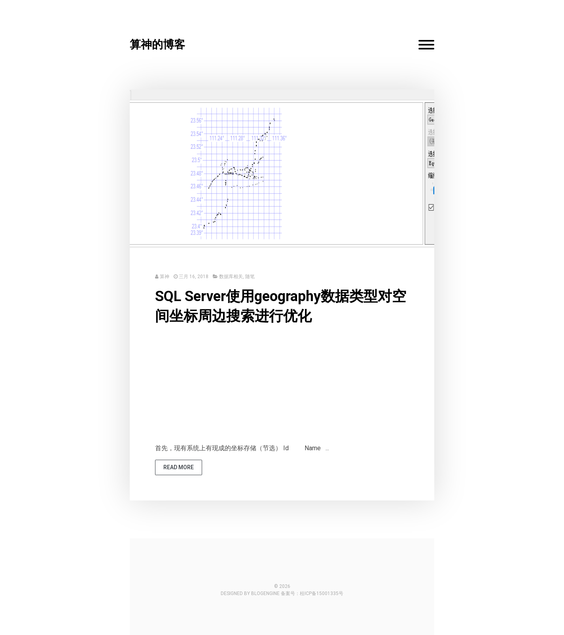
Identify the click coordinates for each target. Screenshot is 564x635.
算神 (164, 276)
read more (178, 467)
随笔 (250, 276)
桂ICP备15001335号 (321, 593)
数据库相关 (231, 276)
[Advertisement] (282, 387)
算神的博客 (157, 44)
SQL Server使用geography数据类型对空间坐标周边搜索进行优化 (280, 306)
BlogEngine (265, 593)
